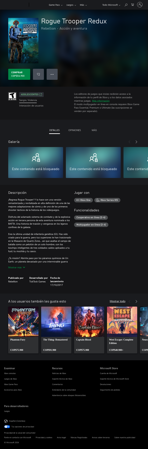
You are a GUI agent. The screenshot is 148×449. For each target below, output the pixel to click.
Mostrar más (16, 267)
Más (82, 4)
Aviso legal (61, 437)
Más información (101, 100)
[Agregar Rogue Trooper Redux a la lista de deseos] (38, 74)
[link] (23, 330)
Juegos (69, 4)
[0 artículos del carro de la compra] (132, 4)
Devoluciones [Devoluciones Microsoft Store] (105, 384)
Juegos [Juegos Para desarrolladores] (7, 411)
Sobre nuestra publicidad (124, 437)
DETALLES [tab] (54, 130)
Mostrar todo (117, 301)
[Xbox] (38, 4)
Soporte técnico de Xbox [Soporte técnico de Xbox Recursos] (62, 379)
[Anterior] (129, 141)
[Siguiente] (136, 141)
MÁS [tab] (94, 130)
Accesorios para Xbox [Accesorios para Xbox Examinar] (13, 390)
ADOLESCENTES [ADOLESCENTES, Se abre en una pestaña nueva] (31, 94)
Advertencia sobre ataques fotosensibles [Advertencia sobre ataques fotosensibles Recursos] (69, 395)
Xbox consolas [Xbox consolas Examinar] (10, 373)
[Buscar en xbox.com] (126, 4)
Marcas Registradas (79, 437)
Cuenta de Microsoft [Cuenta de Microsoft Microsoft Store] (108, 373)
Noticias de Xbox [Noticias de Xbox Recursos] (59, 373)
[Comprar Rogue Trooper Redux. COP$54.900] (19, 74)
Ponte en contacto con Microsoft (17, 437)
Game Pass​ (54, 4)
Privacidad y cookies (44, 437)
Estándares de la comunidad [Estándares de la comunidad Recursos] (64, 390)
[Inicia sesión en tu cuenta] (140, 5)
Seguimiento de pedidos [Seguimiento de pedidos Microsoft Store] (110, 390)
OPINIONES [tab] (74, 130)
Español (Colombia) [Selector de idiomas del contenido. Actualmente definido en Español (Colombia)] (17, 421)
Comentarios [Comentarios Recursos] (57, 384)
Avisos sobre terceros (101, 437)
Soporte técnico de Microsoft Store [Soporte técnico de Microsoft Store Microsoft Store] (114, 379)
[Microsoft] (16, 4)
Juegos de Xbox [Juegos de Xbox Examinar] (10, 379)
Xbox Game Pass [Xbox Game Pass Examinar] (11, 384)
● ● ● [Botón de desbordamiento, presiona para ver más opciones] (52, 74)
